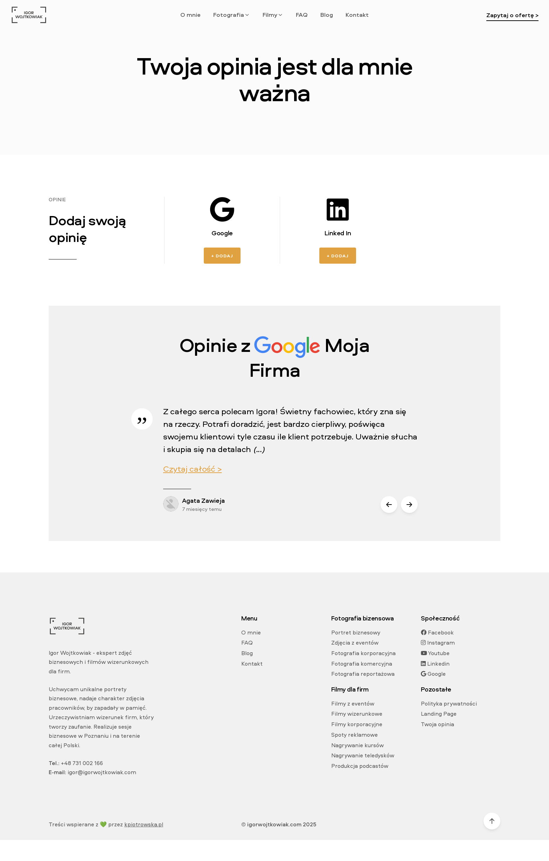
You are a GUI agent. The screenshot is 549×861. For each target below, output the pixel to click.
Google (433, 674)
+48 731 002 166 (82, 763)
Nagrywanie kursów (357, 745)
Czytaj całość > (192, 468)
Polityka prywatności (449, 703)
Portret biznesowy (355, 632)
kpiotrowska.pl (143, 824)
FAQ (302, 15)
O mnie (190, 15)
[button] (389, 504)
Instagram (438, 642)
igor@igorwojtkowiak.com (102, 772)
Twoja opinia (437, 724)
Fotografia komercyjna (361, 663)
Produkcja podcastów (359, 766)
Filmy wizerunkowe (356, 713)
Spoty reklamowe (354, 734)
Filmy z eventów (352, 703)
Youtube (435, 653)
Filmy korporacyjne (356, 724)
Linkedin (435, 663)
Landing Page (439, 713)
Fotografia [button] (231, 15)
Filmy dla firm (350, 689)
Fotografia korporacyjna (363, 653)
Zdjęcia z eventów (354, 642)
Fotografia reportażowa (363, 674)
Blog (326, 15)
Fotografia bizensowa (362, 618)
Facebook (437, 632)
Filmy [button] (273, 15)
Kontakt (357, 15)
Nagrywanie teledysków (362, 755)
